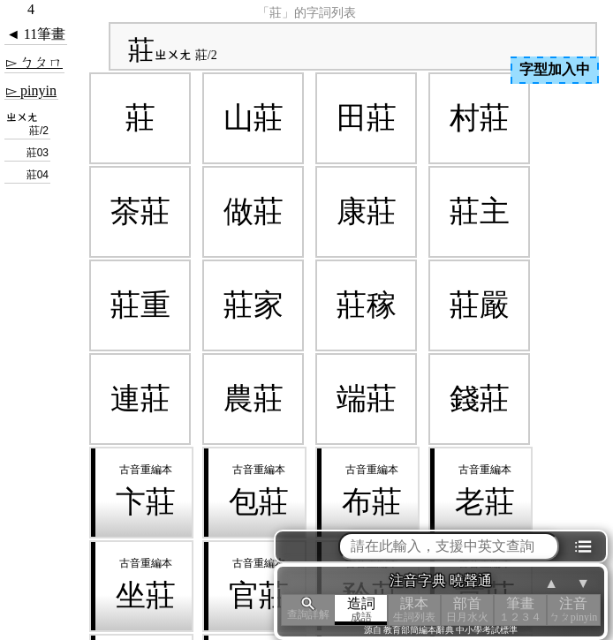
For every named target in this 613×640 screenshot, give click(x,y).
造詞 (361, 609)
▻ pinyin (31, 90)
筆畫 (520, 609)
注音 (573, 609)
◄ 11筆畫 (35, 33)
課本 (414, 609)
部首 (467, 609)
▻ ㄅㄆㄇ (34, 62)
